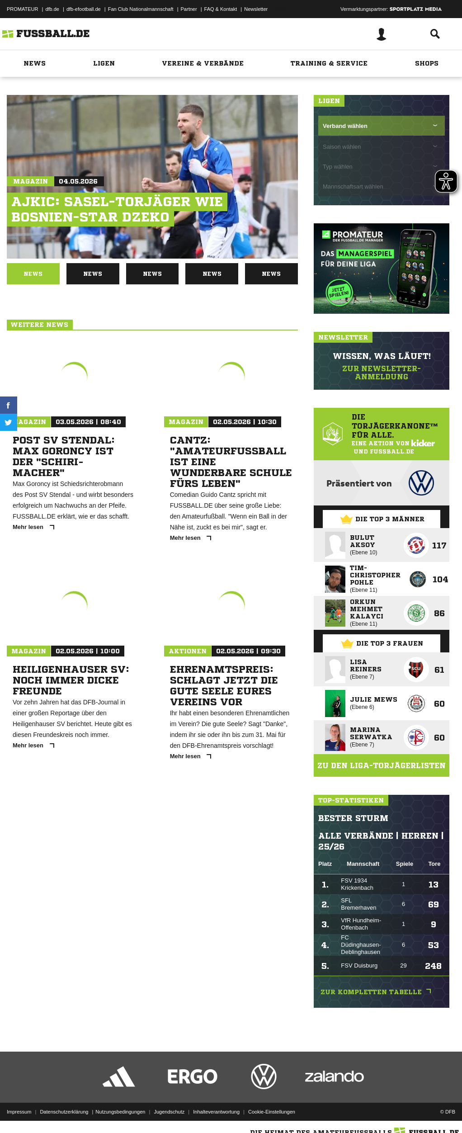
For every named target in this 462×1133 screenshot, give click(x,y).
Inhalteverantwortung (216, 1111)
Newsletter (256, 9)
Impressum (19, 1111)
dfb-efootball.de (83, 9)
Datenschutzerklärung (64, 1111)
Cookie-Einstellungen (271, 1111)
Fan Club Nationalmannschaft (141, 9)
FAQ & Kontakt (220, 9)
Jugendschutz (169, 1111)
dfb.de (52, 9)
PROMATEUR (22, 9)
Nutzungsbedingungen (120, 1111)
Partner (189, 9)
